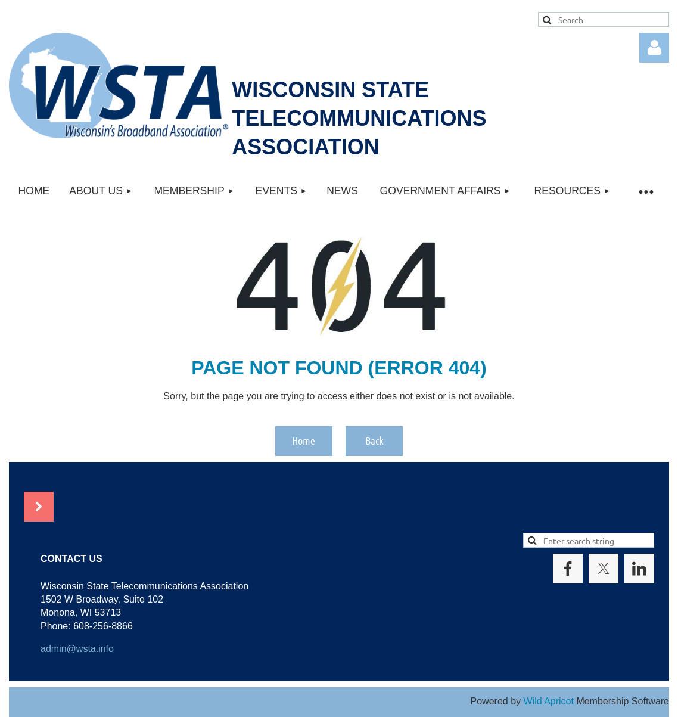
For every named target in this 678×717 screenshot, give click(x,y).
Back (374, 440)
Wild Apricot (548, 701)
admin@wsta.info (77, 649)
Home (303, 440)
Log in (654, 48)
